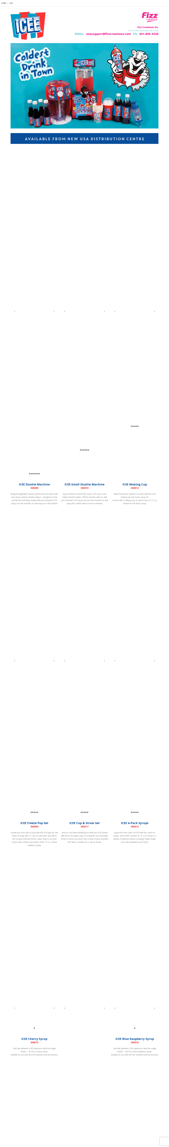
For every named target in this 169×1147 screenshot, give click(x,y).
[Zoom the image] (28, 13)
